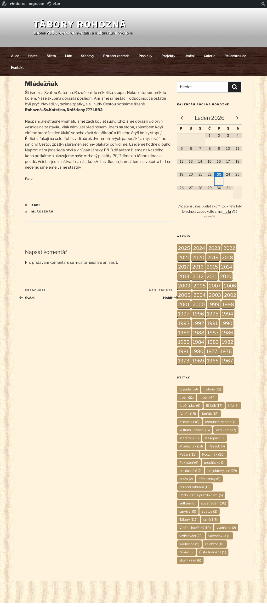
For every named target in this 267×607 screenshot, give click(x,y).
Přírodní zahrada (116, 60)
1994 (227, 318)
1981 (183, 356)
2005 (184, 299)
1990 (226, 328)
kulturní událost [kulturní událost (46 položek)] (194, 434)
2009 (184, 290)
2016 (198, 271)
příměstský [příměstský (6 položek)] (209, 483)
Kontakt (17, 72)
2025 (184, 252)
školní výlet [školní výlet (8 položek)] (190, 564)
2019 (213, 262)
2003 (215, 299)
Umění (189, 60)
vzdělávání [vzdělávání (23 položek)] (191, 540)
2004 (199, 299)
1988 (198, 337)
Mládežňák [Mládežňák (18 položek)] (191, 450)
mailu (226, 216)
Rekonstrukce (235, 60)
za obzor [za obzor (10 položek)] (215, 548)
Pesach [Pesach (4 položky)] (217, 450)
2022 (229, 252)
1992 (198, 328)
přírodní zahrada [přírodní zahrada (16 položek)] (194, 491)
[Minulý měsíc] (181, 122)
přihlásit (110, 266)
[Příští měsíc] (237, 122)
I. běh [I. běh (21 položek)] (186, 402)
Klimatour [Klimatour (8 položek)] (189, 426)
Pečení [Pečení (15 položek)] (187, 459)
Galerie (209, 60)
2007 (215, 290)
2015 (212, 271)
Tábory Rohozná (100, 26)
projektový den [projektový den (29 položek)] (222, 475)
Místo (51, 60)
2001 (183, 309)
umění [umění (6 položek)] (210, 524)
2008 (199, 290)
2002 (230, 299)
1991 (212, 328)
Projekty (168, 60)
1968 (213, 365)
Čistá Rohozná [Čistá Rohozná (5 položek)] (212, 556)
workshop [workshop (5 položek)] (189, 548)
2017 (183, 271)
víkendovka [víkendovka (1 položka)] (219, 540)
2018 (227, 262)
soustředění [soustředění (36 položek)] (213, 507)
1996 (198, 318)
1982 (227, 346)
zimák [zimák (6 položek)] (186, 556)
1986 (227, 337)
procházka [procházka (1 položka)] (214, 467)
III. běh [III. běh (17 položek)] (214, 410)
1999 (213, 309)
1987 (213, 337)
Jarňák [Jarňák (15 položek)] (210, 418)
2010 (225, 281)
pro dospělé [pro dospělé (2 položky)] (190, 475)
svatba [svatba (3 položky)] (209, 516)
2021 (183, 262)
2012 (198, 281)
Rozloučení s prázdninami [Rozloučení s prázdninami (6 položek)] (201, 499)
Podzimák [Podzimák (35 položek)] (213, 459)
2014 (226, 271)
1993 (184, 328)
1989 (184, 337)
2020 (198, 262)
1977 (211, 356)
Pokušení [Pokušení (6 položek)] (188, 467)
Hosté (33, 60)
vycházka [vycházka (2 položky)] (226, 532)
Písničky (145, 60)
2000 (199, 309)
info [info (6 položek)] (233, 410)
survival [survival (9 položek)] (187, 516)
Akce (15, 60)
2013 (183, 281)
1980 (197, 356)
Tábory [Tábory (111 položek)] (188, 524)
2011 (212, 281)
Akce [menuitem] (53, 3)
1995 (213, 318)
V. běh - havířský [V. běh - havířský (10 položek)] (195, 532)
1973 (183, 365)
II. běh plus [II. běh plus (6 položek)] (189, 410)
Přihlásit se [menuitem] (17, 4)
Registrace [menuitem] (36, 4)
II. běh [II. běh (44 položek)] (207, 402)
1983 (213, 346)
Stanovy (87, 60)
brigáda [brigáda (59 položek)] (188, 393)
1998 (228, 309)
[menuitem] (4, 4)
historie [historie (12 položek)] (212, 393)
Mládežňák (42, 216)
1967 (227, 365)
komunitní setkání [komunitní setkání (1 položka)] (221, 426)
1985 (184, 346)
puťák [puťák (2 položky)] (186, 483)
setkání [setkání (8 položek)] (187, 507)
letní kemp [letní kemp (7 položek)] (226, 434)
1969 (198, 365)
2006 (230, 290)
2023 (214, 252)
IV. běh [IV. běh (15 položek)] (187, 418)
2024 (199, 252)
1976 (226, 356)
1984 (198, 346)
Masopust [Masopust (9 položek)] (215, 442)
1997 (183, 318)
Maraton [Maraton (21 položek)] (189, 442)
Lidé (68, 60)
